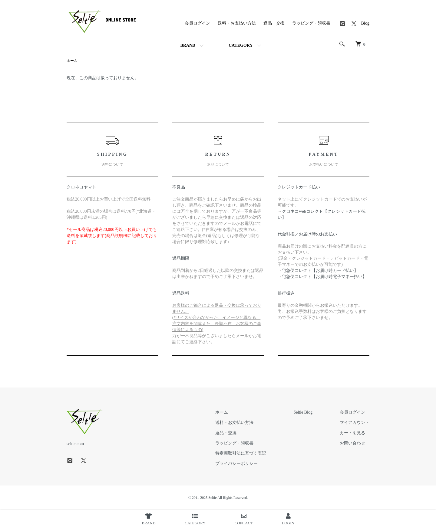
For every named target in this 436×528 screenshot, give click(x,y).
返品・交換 (274, 23)
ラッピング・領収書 (311, 23)
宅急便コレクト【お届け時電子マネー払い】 (324, 276)
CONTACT (244, 519)
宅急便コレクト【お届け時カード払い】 (320, 270)
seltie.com (75, 444)
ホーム (72, 61)
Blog (365, 23)
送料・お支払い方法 (237, 23)
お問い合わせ (352, 443)
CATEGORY (241, 45)
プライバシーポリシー (236, 463)
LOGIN (288, 519)
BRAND (187, 45)
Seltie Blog (302, 412)
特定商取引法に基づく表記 (240, 453)
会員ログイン (197, 23)
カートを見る (352, 433)
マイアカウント (354, 422)
